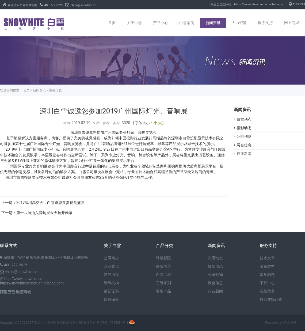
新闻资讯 (212, 23)
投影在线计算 (271, 299)
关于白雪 (134, 23)
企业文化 (111, 266)
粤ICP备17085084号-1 (112, 323)
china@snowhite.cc (80, 5)
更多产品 (163, 291)
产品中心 (160, 23)
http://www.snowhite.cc (23, 279)
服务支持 (265, 23)
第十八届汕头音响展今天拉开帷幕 (44, 213)
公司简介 (111, 258)
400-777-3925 (51, 5)
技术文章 (267, 258)
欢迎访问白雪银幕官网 (20, 5)
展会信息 (55, 90)
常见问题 (267, 274)
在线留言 (267, 291)
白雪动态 (242, 119)
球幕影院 (163, 258)
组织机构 (111, 283)
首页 (112, 23)
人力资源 (239, 23)
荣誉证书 (111, 291)
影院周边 (163, 266)
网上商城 (291, 23)
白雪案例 (186, 23)
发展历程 (111, 274)
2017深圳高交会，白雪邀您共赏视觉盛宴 (50, 202)
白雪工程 (163, 274)
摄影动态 (242, 128)
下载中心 (267, 283)
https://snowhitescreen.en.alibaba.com (32, 283)
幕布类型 (267, 266)
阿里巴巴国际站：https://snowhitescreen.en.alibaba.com (248, 4)
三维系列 (163, 283)
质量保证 (111, 299)
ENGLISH (297, 4)
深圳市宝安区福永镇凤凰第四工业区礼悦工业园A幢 (45, 257)
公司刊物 (242, 136)
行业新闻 (242, 153)
